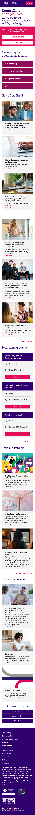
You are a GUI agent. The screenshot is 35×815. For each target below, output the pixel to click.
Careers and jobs (8, 736)
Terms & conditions (8, 750)
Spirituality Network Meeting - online (17, 386)
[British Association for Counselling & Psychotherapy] (9, 3)
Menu (29, 3)
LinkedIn (17, 721)
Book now (17, 377)
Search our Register (17, 42)
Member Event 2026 (13, 415)
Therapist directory (17, 37)
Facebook (17, 712)
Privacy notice (6, 753)
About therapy (7, 745)
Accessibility (6, 757)
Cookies (4, 760)
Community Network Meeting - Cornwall (14, 357)
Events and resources (10, 739)
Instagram (17, 716)
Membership (6, 733)
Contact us (5, 763)
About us (5, 742)
